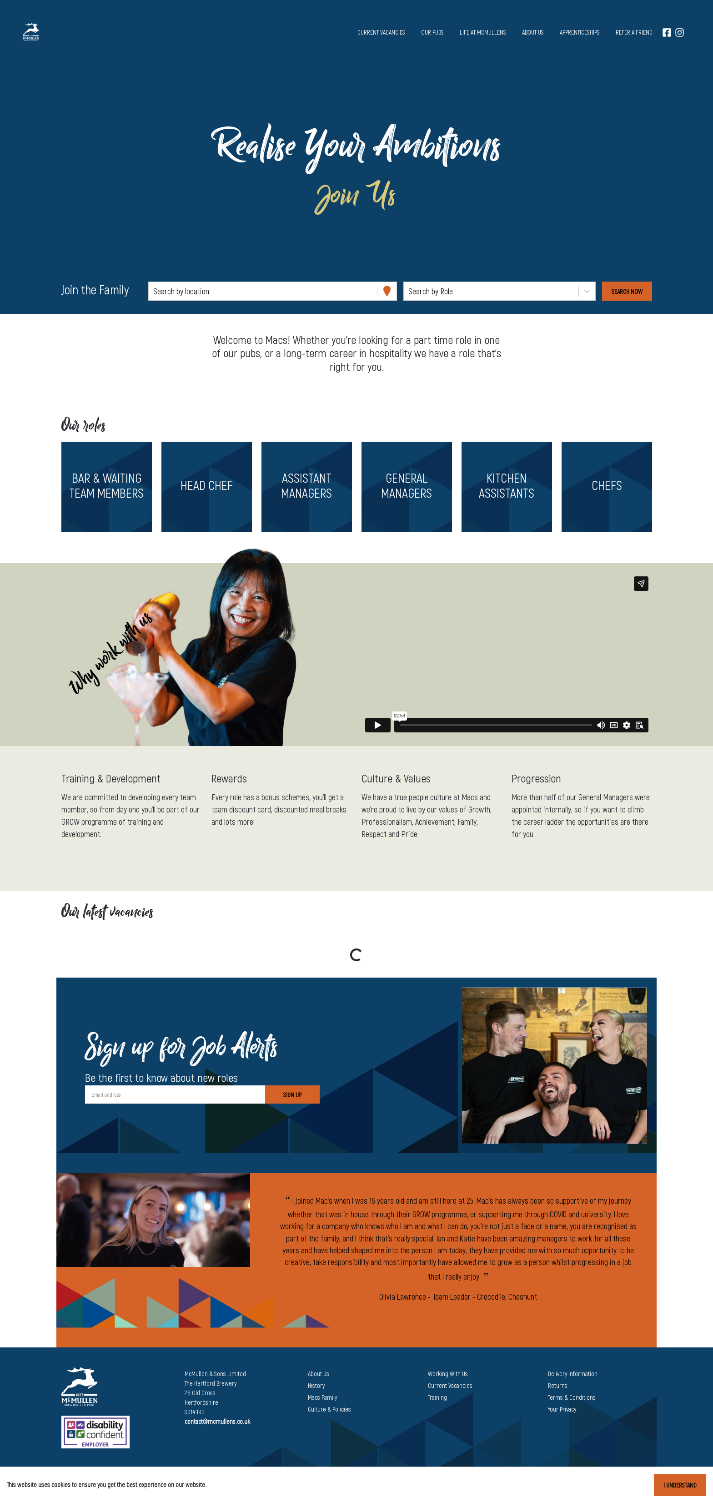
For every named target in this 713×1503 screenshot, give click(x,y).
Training (437, 1397)
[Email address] (175, 1094)
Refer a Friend (634, 32)
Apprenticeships (580, 32)
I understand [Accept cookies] (680, 1485)
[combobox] (154, 291)
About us (533, 32)
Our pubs (432, 32)
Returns (557, 1385)
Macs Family (322, 1397)
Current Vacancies (450, 1385)
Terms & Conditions (572, 1397)
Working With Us (448, 1373)
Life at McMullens (483, 32)
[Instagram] (679, 32)
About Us (318, 1373)
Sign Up (292, 1095)
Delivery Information (573, 1373)
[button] (106, 487)
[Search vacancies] (627, 291)
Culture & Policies (329, 1409)
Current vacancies (381, 32)
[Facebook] (667, 32)
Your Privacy (562, 1409)
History (316, 1385)
